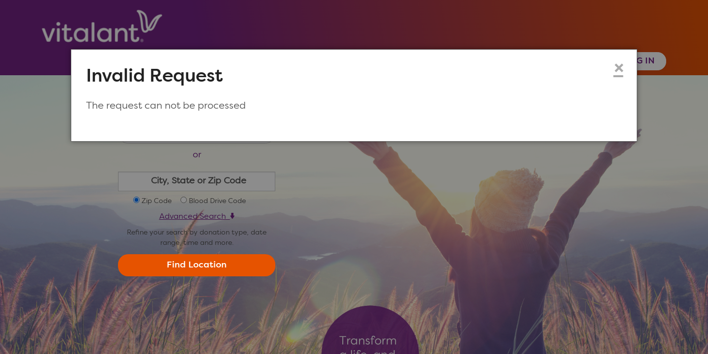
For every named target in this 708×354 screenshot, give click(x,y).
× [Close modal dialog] (618, 69)
